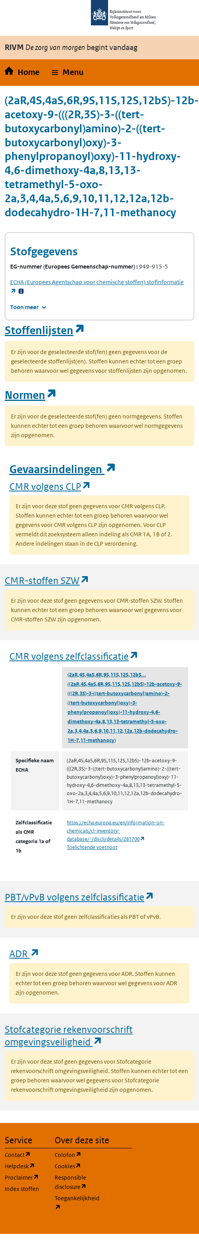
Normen (31, 395)
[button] (68, 72)
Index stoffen (22, 1188)
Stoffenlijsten (45, 330)
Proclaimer (25, 1177)
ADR (24, 953)
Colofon (75, 1154)
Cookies (75, 1166)
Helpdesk (25, 1166)
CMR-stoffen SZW (47, 580)
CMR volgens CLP (50, 486)
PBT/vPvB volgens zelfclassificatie (80, 896)
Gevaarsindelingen (62, 469)
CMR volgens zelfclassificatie (74, 656)
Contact (25, 1154)
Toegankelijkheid (75, 1202)
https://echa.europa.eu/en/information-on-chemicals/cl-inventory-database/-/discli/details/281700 (116, 830)
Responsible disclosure (75, 1182)
